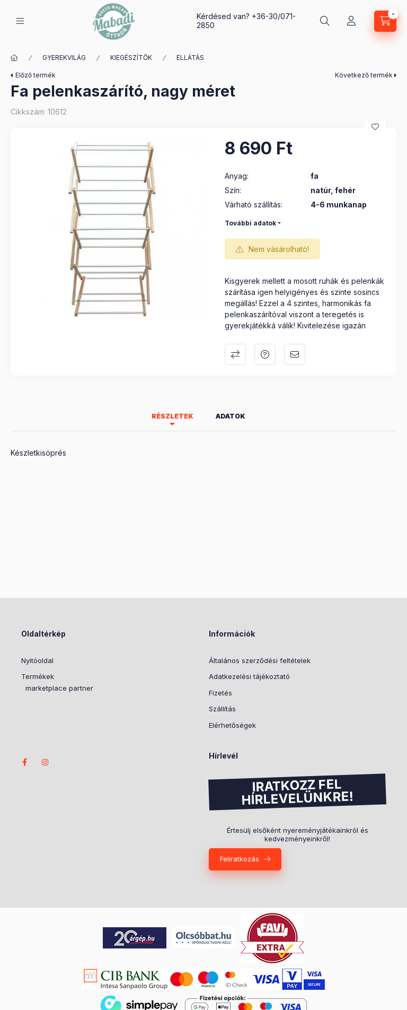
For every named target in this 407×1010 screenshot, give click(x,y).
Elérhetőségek (232, 725)
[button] (112, 229)
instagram (45, 762)
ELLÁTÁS (190, 58)
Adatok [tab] (230, 416)
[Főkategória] (14, 58)
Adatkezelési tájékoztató (249, 676)
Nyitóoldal (37, 660)
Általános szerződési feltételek (260, 660)
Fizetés (220, 693)
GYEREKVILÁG (64, 58)
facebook (24, 762)
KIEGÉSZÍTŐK (131, 58)
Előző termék (35, 75)
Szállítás (222, 708)
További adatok (250, 223)
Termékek (37, 676)
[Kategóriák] (20, 21)
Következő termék (364, 75)
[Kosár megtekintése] (385, 21)
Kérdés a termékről (265, 354)
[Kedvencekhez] (375, 126)
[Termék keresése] (324, 21)
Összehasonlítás (235, 354)
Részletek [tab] (172, 416)
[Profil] (351, 21)
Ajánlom (294, 354)
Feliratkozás (239, 859)
